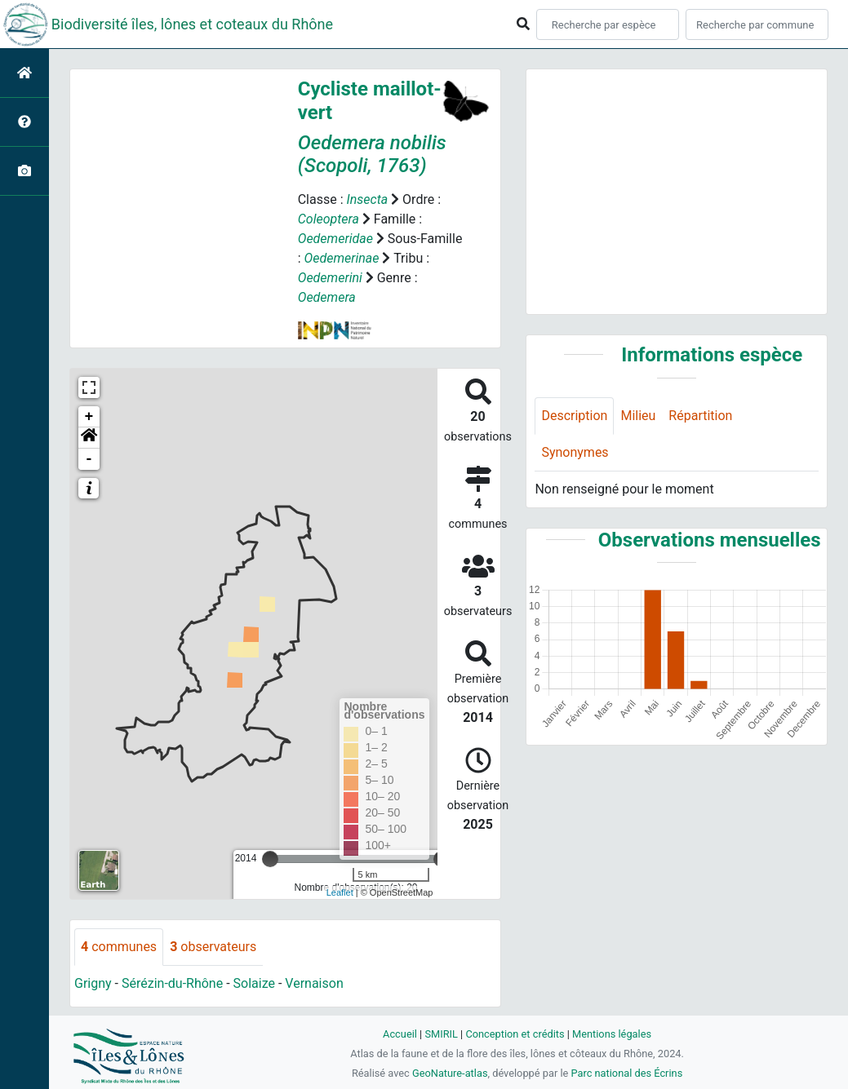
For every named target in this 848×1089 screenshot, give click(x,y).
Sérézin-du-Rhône (172, 983)
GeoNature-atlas (450, 1073)
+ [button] (89, 417)
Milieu (637, 415)
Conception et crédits (514, 1034)
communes (119, 946)
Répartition (700, 415)
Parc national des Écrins (626, 1073)
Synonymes (574, 452)
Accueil (400, 1034)
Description (574, 415)
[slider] (270, 859)
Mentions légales (611, 1034)
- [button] (89, 459)
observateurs (213, 946)
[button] (89, 438)
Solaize (254, 983)
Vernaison (314, 983)
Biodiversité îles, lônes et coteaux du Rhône (192, 24)
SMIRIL (441, 1034)
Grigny (93, 983)
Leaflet (339, 892)
